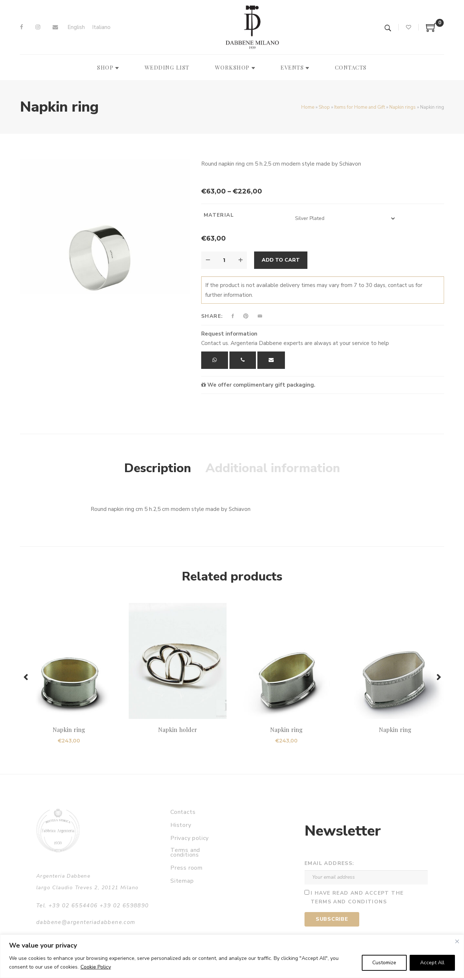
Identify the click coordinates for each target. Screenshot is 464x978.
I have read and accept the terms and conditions (357, 898)
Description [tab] (157, 468)
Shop (324, 107)
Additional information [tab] (273, 468)
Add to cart (281, 260)
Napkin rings (402, 107)
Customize (384, 962)
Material (219, 215)
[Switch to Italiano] (101, 27)
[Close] (457, 941)
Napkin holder (177, 729)
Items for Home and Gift (359, 107)
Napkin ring (69, 729)
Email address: (329, 863)
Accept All (432, 962)
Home (307, 107)
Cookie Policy (95, 967)
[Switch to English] (76, 27)
